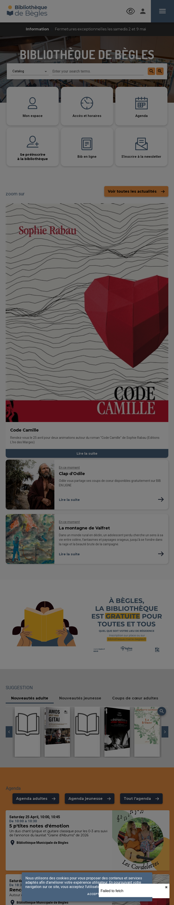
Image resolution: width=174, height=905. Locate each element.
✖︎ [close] (166, 887)
